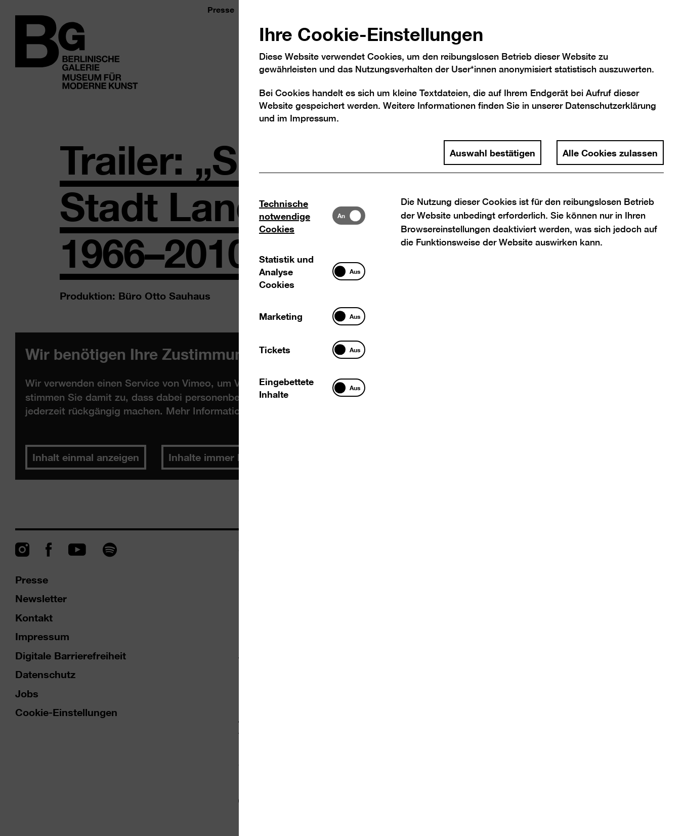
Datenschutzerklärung (610, 105)
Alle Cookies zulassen (610, 152)
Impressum (313, 118)
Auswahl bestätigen (492, 152)
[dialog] (342, 418)
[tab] (295, 215)
